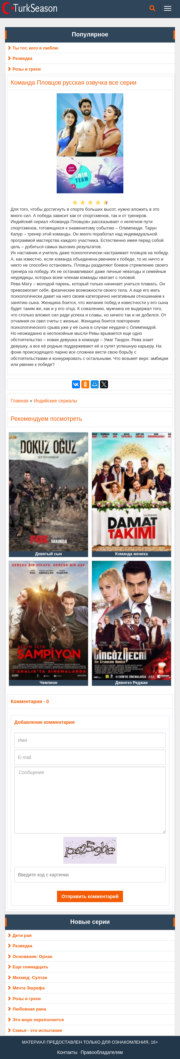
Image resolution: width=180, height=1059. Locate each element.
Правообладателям (102, 1052)
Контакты (67, 1052)
